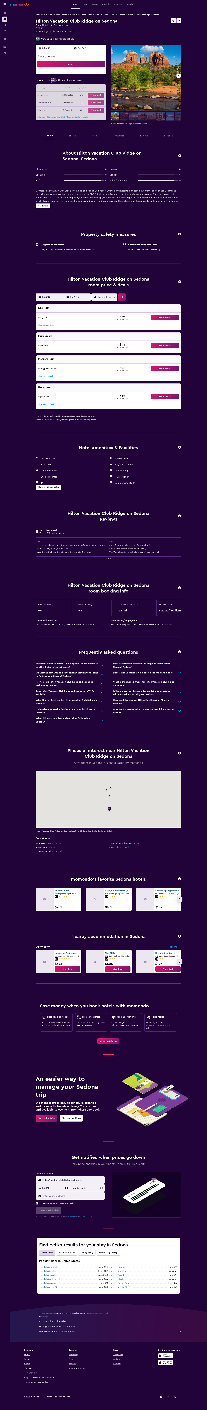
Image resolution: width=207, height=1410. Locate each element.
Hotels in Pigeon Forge (119, 1283)
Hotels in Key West (117, 1271)
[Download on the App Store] (165, 1362)
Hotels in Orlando (117, 1275)
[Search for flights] (5, 13)
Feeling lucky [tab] (87, 1253)
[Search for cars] (5, 25)
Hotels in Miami (116, 1279)
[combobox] (73, 1180)
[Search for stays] (5, 19)
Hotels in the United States (81, 15)
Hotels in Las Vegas (117, 1267)
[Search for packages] (5, 31)
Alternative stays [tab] (67, 1253)
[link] (67, 969)
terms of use (72, 1216)
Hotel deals (40, 15)
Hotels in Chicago (48, 1283)
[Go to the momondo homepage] (19, 4)
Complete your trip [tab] (108, 1253)
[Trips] (5, 39)
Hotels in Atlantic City (119, 1287)
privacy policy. (86, 1216)
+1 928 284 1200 (44, 35)
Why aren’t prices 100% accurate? (110, 1331)
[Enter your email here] (73, 1196)
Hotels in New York (48, 1267)
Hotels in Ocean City (49, 1287)
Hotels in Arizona (101, 15)
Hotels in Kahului (47, 1275)
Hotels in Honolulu (48, 1271)
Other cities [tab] (47, 1253)
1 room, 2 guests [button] (46, 56)
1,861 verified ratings (63, 39)
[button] (5, 4)
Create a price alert (155, 1025)
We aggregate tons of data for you (110, 1326)
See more (175, 947)
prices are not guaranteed (97, 1313)
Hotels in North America (57, 15)
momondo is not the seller (110, 1321)
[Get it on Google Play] (165, 1355)
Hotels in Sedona (118, 15)
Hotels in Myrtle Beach (50, 1279)
